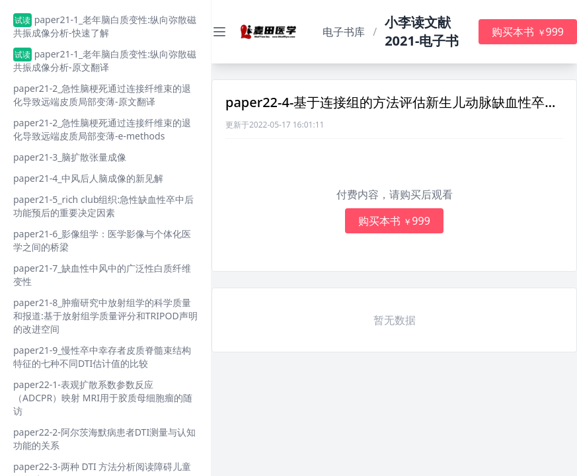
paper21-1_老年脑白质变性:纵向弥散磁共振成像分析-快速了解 (104, 26)
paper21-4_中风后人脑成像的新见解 (88, 178)
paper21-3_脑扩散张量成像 (70, 157)
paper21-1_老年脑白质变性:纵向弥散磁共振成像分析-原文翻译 (104, 60)
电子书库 (344, 31)
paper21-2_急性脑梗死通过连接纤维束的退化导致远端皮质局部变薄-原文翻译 (102, 95)
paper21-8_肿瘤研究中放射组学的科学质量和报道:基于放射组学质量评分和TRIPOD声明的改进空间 (105, 315)
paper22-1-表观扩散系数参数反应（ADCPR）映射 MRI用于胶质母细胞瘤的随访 (102, 397)
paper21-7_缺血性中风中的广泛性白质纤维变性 (102, 275)
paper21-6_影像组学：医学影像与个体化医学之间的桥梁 (102, 240)
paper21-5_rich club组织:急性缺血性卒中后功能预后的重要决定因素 (103, 206)
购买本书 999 (528, 31)
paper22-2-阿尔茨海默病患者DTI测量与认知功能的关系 (104, 439)
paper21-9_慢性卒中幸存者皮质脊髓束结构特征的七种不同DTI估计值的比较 (102, 357)
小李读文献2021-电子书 (422, 31)
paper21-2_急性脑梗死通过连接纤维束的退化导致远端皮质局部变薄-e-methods (102, 129)
